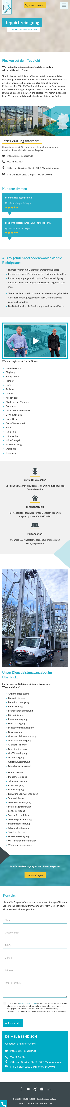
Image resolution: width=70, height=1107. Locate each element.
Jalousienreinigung (17, 781)
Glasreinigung (15, 731)
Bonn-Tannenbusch (16, 423)
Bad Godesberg (14, 444)
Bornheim (11, 406)
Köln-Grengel (13, 440)
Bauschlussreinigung (18, 702)
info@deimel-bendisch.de (20, 155)
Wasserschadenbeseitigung (22, 840)
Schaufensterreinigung (19, 802)
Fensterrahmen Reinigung (21, 727)
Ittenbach (11, 452)
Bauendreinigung (17, 697)
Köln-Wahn (12, 435)
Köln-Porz (11, 431)
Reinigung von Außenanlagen (23, 793)
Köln (8, 427)
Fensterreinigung (16, 723)
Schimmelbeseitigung (19, 823)
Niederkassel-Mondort (17, 402)
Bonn (8, 384)
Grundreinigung (16, 757)
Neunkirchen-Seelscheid (18, 410)
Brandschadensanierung (20, 710)
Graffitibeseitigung (17, 753)
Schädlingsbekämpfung (20, 819)
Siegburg (10, 372)
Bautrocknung (15, 706)
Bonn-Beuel (12, 418)
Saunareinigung (16, 798)
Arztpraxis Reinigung (18, 693)
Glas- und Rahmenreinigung (22, 736)
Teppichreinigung (17, 832)
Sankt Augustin (13, 367)
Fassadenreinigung (17, 719)
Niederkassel (12, 397)
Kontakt (22, 1103)
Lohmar (10, 393)
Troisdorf (10, 389)
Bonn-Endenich (14, 414)
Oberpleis (11, 448)
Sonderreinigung (16, 810)
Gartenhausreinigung (19, 761)
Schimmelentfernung (18, 827)
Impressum (33, 1103)
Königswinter (13, 376)
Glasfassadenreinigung (19, 740)
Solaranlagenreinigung (19, 806)
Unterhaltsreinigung (18, 836)
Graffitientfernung (17, 748)
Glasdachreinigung (17, 744)
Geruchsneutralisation (19, 765)
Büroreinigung (15, 714)
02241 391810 (36, 5)
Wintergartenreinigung (20, 844)
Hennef (9, 380)
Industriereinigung (17, 776)
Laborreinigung (16, 789)
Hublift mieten (15, 772)
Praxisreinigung (16, 785)
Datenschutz (46, 1103)
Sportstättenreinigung (19, 815)
